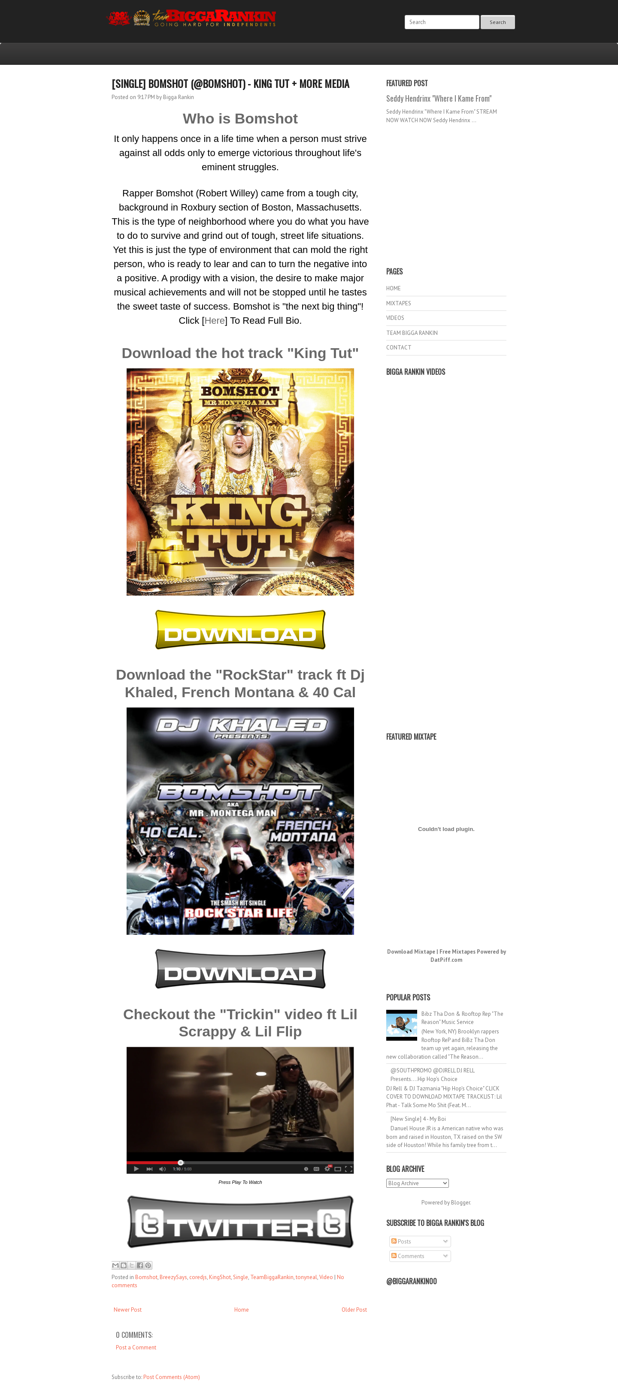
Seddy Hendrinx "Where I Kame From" (438, 98)
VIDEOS (395, 318)
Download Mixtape (411, 951)
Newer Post (128, 1309)
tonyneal (306, 1277)
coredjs (198, 1277)
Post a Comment (136, 1347)
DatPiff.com (446, 959)
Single (240, 1277)
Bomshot (146, 1277)
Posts (401, 1241)
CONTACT (399, 347)
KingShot (220, 1277)
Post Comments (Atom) (171, 1377)
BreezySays (173, 1277)
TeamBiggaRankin (272, 1277)
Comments (407, 1256)
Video (326, 1277)
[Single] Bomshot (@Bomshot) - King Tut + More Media (230, 83)
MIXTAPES (398, 303)
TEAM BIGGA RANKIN (412, 333)
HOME (393, 288)
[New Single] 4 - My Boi (418, 1119)
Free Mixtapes (457, 951)
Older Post (354, 1309)
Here (214, 320)
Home (241, 1309)
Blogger (460, 1202)
